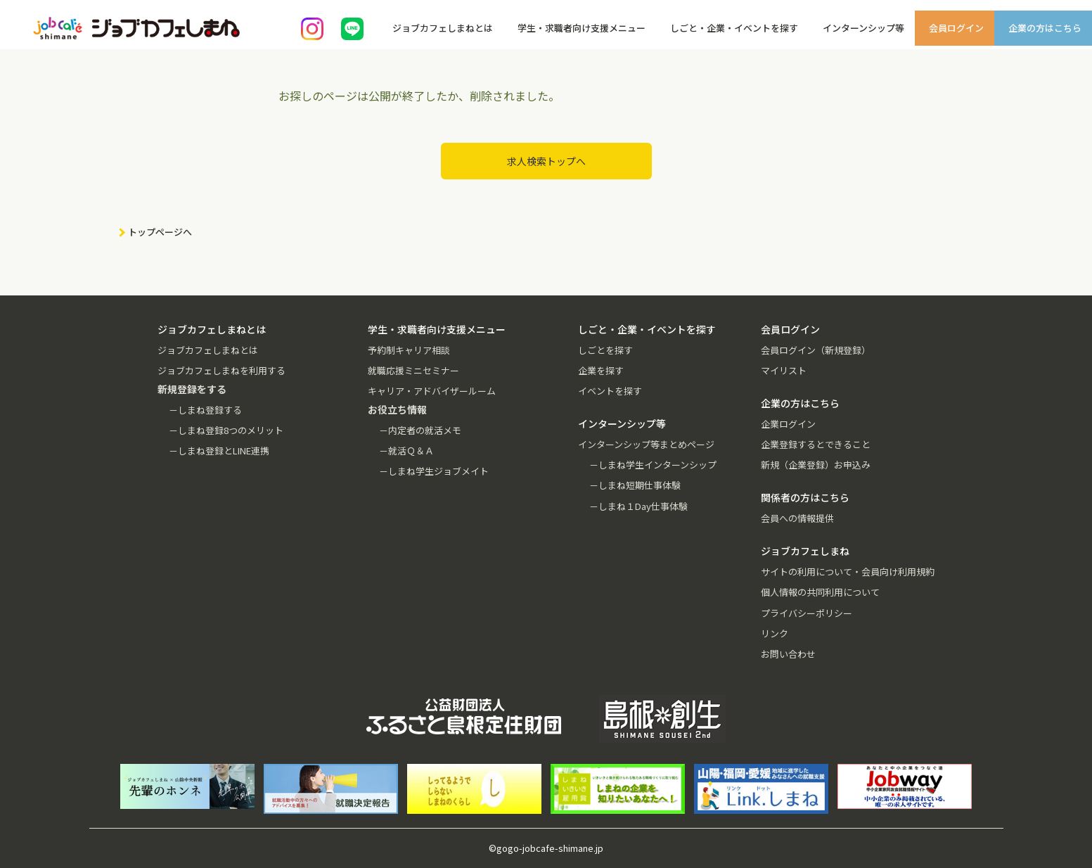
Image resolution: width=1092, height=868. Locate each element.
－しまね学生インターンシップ (653, 464)
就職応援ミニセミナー (413, 370)
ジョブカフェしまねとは (442, 27)
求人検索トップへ (546, 161)
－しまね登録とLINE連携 (219, 450)
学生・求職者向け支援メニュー (581, 27)
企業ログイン (788, 423)
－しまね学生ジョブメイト (434, 471)
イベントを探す (610, 390)
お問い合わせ (788, 653)
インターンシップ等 (863, 27)
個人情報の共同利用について (820, 592)
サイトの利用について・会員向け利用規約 (847, 571)
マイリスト (784, 370)
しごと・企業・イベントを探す (734, 27)
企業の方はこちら (1044, 27)
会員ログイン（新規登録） (816, 350)
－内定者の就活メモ (420, 430)
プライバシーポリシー (806, 613)
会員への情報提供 (797, 518)
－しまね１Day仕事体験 (638, 506)
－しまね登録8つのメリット (226, 430)
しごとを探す (605, 350)
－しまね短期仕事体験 (635, 485)
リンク (774, 633)
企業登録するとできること (816, 444)
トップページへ (160, 231)
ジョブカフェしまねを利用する (221, 370)
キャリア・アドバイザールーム (432, 390)
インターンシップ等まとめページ (646, 444)
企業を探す (601, 370)
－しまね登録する (205, 409)
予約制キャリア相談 (409, 350)
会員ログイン (956, 27)
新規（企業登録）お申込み (816, 464)
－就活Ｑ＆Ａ (406, 450)
